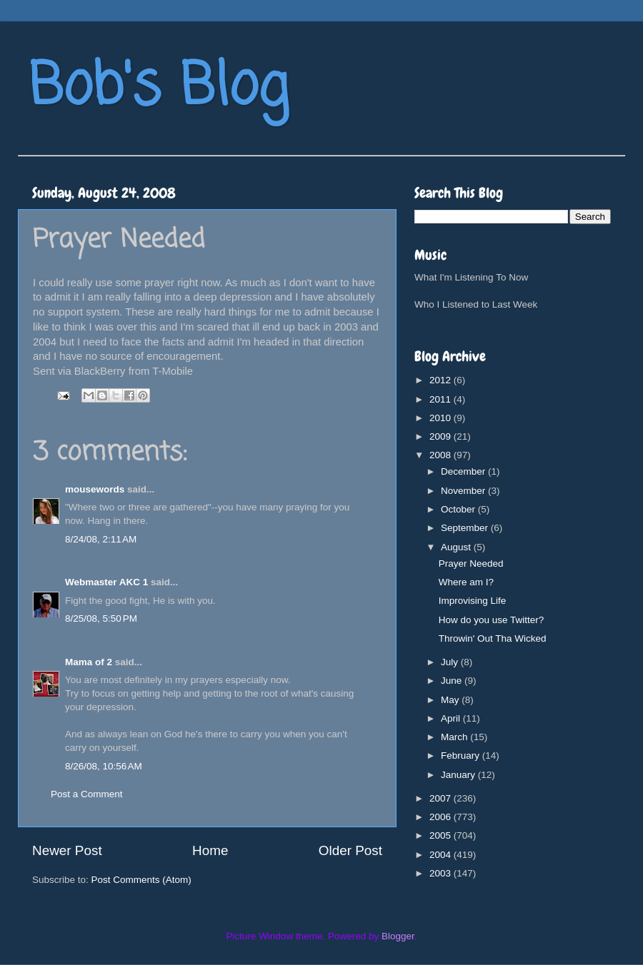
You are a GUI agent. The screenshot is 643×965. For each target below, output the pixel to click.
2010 (441, 418)
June (452, 680)
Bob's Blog (159, 88)
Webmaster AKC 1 (106, 582)
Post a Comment (87, 794)
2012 (441, 380)
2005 (441, 835)
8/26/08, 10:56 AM (103, 766)
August (457, 547)
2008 (441, 455)
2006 (441, 817)
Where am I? (466, 582)
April (452, 718)
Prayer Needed (471, 563)
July (451, 662)
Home (210, 850)
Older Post (350, 850)
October (459, 509)
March (455, 737)
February (461, 755)
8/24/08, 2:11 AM (100, 539)
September (466, 527)
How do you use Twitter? (491, 620)
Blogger (398, 936)
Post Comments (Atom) (141, 879)
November (464, 490)
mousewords (94, 489)
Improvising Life (473, 600)
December (464, 471)
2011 (441, 399)
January (459, 774)
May (451, 699)
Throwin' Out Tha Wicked (493, 638)
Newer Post (67, 850)
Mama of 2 (88, 662)
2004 (441, 854)
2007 (441, 798)
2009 (441, 436)
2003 (441, 873)
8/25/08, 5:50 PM (101, 618)
